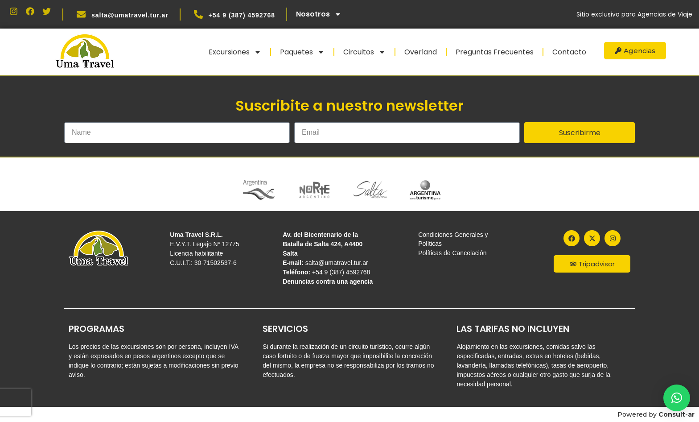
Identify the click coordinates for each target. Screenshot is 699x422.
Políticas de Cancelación (452, 253)
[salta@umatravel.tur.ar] (81, 14)
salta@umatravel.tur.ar (130, 15)
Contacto (569, 52)
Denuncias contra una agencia (328, 281)
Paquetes (302, 52)
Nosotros (318, 14)
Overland (420, 52)
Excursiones (235, 52)
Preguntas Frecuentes (495, 52)
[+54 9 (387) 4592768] (198, 14)
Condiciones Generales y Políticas (453, 239)
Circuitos (364, 52)
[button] (676, 398)
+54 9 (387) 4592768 (242, 15)
